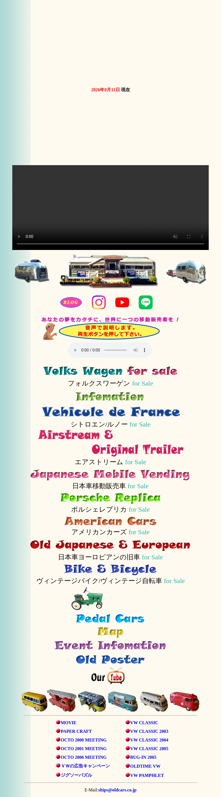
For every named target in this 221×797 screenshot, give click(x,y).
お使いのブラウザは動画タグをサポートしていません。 (111, 42)
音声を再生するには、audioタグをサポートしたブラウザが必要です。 (110, 350)
